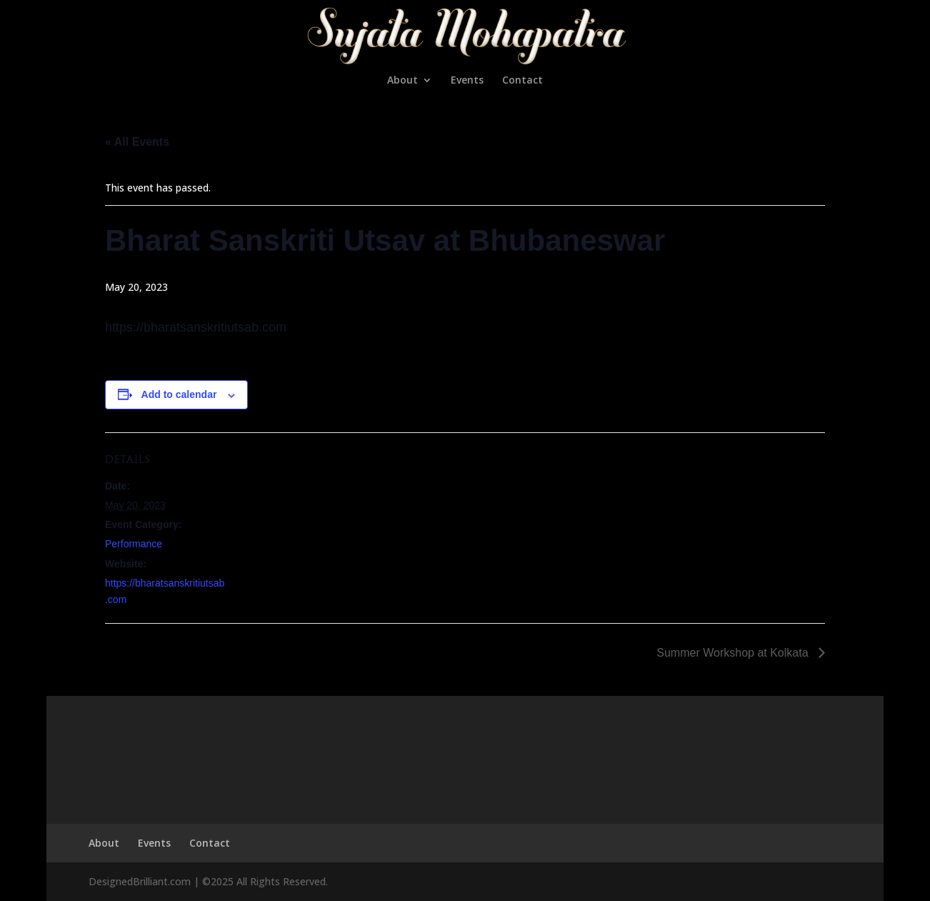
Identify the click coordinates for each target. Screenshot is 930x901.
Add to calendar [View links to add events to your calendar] (179, 394)
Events (467, 80)
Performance (133, 543)
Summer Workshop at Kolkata (733, 653)
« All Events (137, 142)
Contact (522, 80)
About (402, 80)
